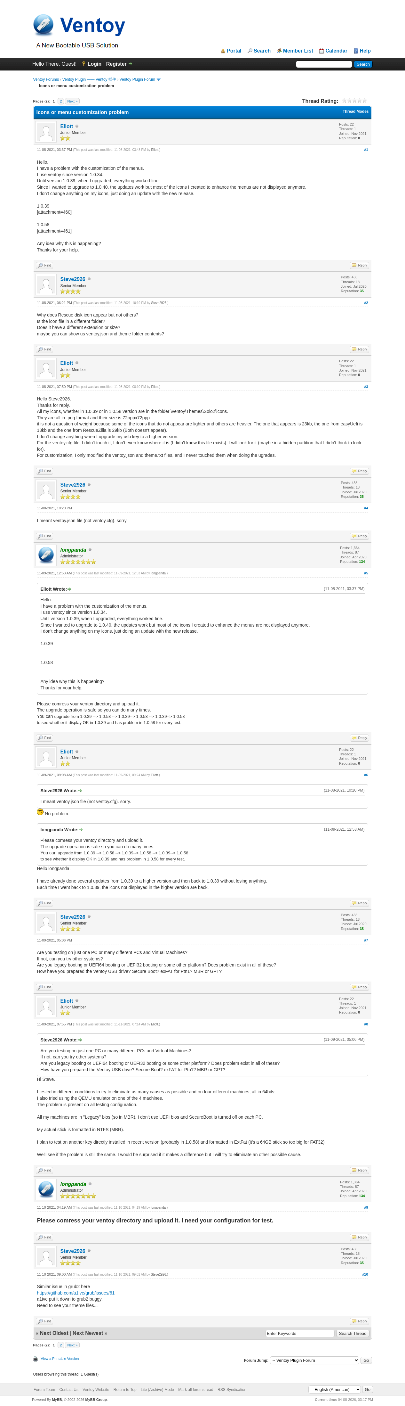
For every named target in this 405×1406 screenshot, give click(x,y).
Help (365, 50)
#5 (366, 573)
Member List (298, 50)
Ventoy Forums (46, 79)
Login (95, 64)
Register (116, 64)
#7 (366, 940)
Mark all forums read (195, 1389)
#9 (366, 1207)
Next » (72, 101)
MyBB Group (96, 1400)
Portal (234, 50)
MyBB (57, 1400)
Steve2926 (72, 279)
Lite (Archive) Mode (157, 1389)
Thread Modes (356, 111)
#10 (365, 1274)
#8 (366, 1024)
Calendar (336, 50)
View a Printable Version (60, 1359)
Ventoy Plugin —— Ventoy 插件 (89, 79)
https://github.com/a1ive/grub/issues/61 (76, 1292)
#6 (366, 775)
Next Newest (88, 1333)
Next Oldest (54, 1333)
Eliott (66, 126)
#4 (366, 508)
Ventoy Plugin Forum (137, 79)
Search (262, 50)
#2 (366, 303)
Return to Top (125, 1389)
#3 (366, 387)
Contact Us (69, 1389)
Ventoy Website (96, 1389)
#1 (366, 150)
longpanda (158, 573)
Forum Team (44, 1389)
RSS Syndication (232, 1389)
